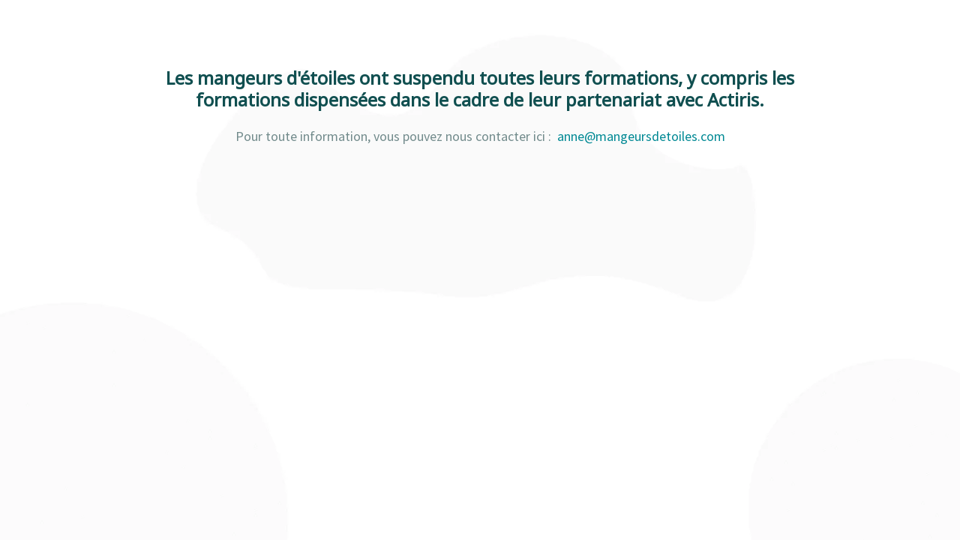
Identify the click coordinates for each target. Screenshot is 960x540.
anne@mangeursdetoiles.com (641, 136)
